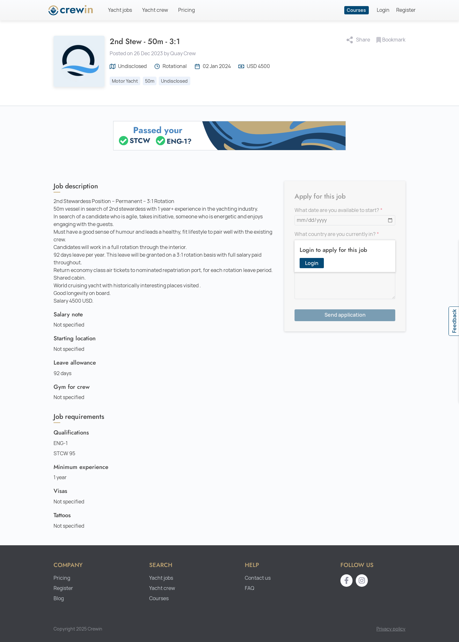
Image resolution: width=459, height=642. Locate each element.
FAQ (249, 588)
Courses (356, 10)
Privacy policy (390, 629)
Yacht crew (155, 10)
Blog (59, 598)
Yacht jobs (120, 10)
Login (383, 10)
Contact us (258, 578)
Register (406, 10)
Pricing (186, 10)
